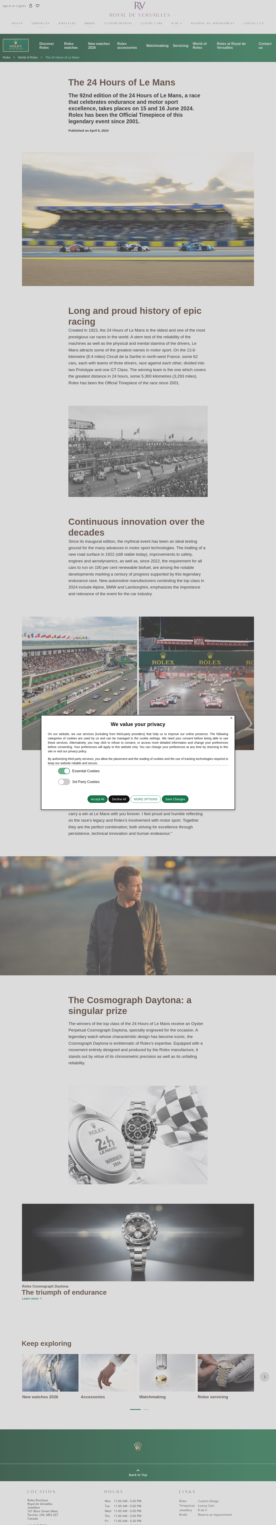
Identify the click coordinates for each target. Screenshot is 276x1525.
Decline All (119, 799)
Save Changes (175, 799)
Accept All (97, 799)
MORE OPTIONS (145, 799)
